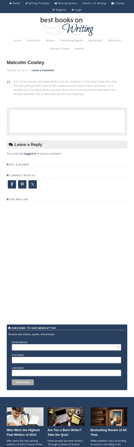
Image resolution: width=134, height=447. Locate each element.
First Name (18, 355)
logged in (30, 153)
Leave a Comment (43, 70)
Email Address (65, 342)
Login (77, 9)
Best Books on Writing (67, 26)
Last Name (18, 368)
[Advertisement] (67, 121)
